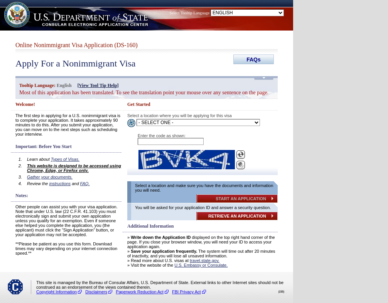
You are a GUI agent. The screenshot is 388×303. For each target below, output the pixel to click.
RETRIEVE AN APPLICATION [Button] (237, 216)
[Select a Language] (198, 122)
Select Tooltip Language (190, 13)
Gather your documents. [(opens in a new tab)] (50, 177)
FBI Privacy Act (186, 291)
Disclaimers (96, 291)
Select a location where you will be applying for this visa (179, 115)
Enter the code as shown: (162, 135)
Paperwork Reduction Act (140, 291)
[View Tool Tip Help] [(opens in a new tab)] (98, 85)
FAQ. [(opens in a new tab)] (85, 183)
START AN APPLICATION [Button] (241, 198)
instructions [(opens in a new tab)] (60, 183)
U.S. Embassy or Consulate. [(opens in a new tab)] (201, 265)
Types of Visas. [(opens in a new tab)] (65, 159)
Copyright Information (56, 291)
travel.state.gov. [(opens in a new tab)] (204, 260)
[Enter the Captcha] (171, 141)
